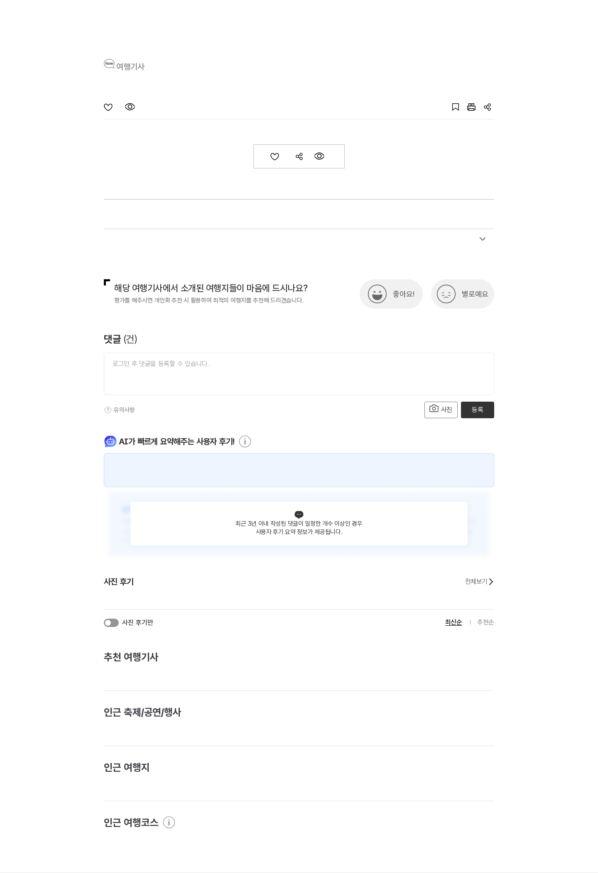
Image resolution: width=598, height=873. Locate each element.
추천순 (485, 622)
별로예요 (475, 294)
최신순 (453, 622)
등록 (477, 410)
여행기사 (130, 67)
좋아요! (403, 294)
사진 (441, 409)
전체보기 (479, 581)
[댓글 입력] (299, 374)
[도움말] (108, 410)
